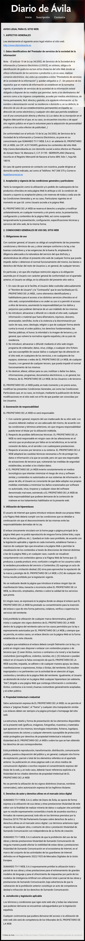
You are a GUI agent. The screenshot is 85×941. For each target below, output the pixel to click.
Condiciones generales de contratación (68, 935)
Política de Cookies (31, 935)
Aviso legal (19, 935)
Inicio (28, 17)
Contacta (59, 17)
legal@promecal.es (13, 174)
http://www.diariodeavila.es (17, 45)
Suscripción (43, 17)
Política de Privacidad (46, 935)
